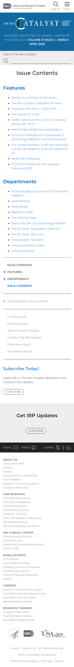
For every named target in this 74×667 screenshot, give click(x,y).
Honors (7, 471)
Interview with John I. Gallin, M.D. (34, 109)
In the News (10, 559)
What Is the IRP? (13, 463)
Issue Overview (19, 265)
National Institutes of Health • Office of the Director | (37, 40)
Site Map (46, 661)
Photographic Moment (27, 240)
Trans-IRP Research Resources (22, 518)
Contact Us (29, 648)
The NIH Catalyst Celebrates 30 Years (36, 103)
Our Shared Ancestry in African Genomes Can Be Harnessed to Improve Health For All (39, 149)
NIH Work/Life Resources (19, 619)
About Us (10, 459)
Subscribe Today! (21, 368)
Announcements (22, 251)
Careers (9, 585)
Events (7, 578)
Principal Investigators (17, 502)
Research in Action (15, 513)
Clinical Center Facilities (18, 536)
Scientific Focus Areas (16, 498)
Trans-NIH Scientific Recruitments (24, 593)
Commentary (20, 201)
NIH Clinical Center (18, 532)
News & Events (14, 555)
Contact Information (16, 487)
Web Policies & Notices (24, 661)
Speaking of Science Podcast (21, 567)
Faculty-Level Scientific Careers (22, 589)
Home (15, 648)
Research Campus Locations (21, 483)
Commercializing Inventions (21, 526)
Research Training (17, 608)
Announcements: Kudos (27, 245)
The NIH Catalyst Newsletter (21, 574)
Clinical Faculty (12, 540)
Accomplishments (14, 506)
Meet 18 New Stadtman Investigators (36, 129)
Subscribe (13, 391)
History (7, 467)
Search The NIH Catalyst (19, 54)
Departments (19, 181)
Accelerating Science (16, 509)
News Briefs (19, 206)
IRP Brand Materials (50, 648)
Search (59, 661)
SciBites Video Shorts (16, 571)
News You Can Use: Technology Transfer (38, 223)
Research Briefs (22, 212)
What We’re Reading (25, 158)
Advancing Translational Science (23, 544)
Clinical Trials (11, 548)
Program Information (16, 612)
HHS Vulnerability (37, 654)
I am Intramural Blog (16, 563)
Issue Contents (19, 286)
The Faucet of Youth (25, 114)
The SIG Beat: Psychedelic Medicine (35, 229)
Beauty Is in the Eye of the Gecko (34, 97)
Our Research (14, 494)
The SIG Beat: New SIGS (27, 234)
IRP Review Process (15, 522)
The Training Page (23, 217)
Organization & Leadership (20, 475)
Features (14, 88)
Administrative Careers (17, 601)
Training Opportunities (17, 615)
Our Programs (12, 479)
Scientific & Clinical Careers (20, 597)
